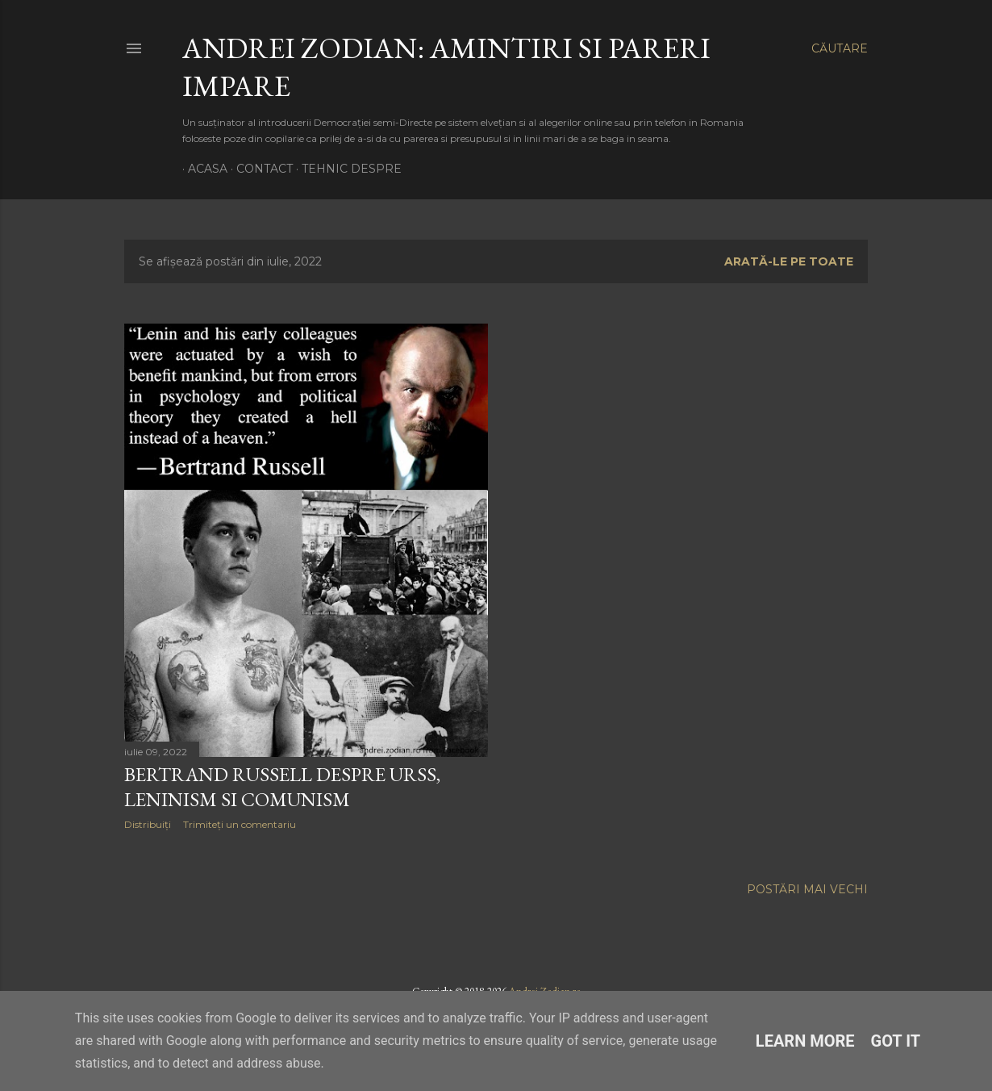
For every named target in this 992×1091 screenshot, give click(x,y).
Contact (259, 168)
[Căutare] (839, 48)
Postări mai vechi (807, 889)
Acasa (202, 168)
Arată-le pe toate (788, 261)
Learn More (805, 1041)
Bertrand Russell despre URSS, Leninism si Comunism (282, 787)
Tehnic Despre (346, 168)
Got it (896, 1041)
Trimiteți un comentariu (239, 824)
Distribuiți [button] (147, 824)
